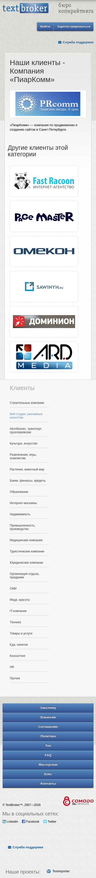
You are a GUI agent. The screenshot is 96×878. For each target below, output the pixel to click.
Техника (15, 622)
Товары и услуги (21, 633)
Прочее (15, 678)
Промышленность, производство (22, 527)
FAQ (48, 755)
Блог (48, 774)
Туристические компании (27, 551)
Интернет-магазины (23, 503)
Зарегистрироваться (73, 26)
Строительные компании (27, 403)
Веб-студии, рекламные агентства (26, 415)
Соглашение (48, 726)
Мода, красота (20, 600)
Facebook (30, 821)
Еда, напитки (19, 644)
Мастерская (48, 764)
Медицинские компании (26, 540)
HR (12, 667)
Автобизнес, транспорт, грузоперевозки (26, 430)
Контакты (48, 783)
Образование (19, 492)
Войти (45, 26)
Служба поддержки (76, 42)
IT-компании (18, 611)
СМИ (13, 588)
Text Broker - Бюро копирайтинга (48, 8)
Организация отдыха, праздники (24, 575)
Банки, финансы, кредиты (28, 480)
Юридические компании (26, 562)
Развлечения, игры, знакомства (23, 456)
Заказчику (48, 707)
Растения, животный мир (27, 469)
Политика (48, 736)
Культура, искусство (23, 443)
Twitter (49, 821)
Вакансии (48, 717)
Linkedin (10, 821)
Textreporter (61, 871)
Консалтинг (17, 656)
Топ (48, 745)
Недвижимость (20, 514)
